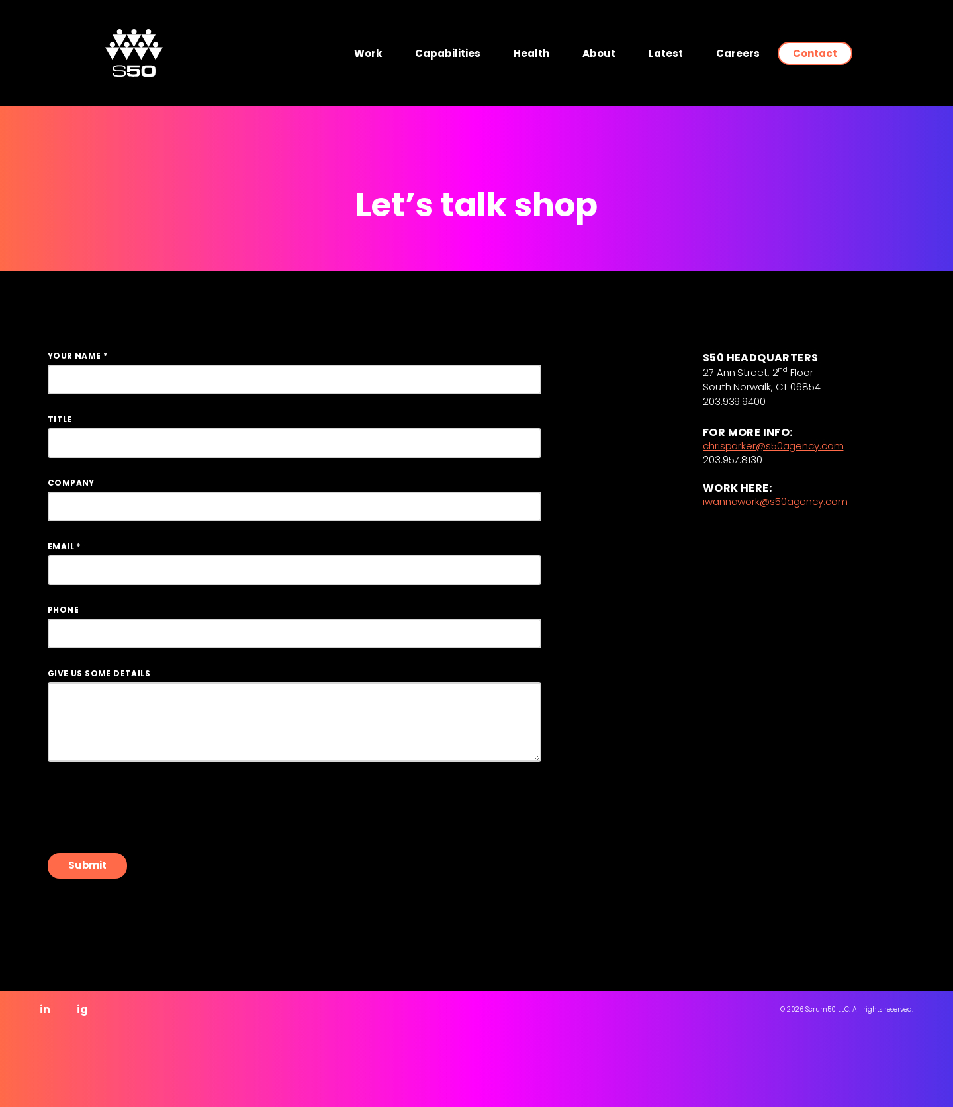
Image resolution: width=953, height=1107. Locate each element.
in (45, 1009)
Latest (666, 53)
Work (368, 53)
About (598, 53)
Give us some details (99, 673)
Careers (738, 53)
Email (64, 546)
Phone (63, 610)
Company (71, 483)
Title (60, 419)
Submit (87, 865)
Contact (815, 53)
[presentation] (148, 807)
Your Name (77, 356)
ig (82, 1009)
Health (531, 53)
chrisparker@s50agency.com (773, 447)
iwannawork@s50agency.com (775, 502)
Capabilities (447, 53)
